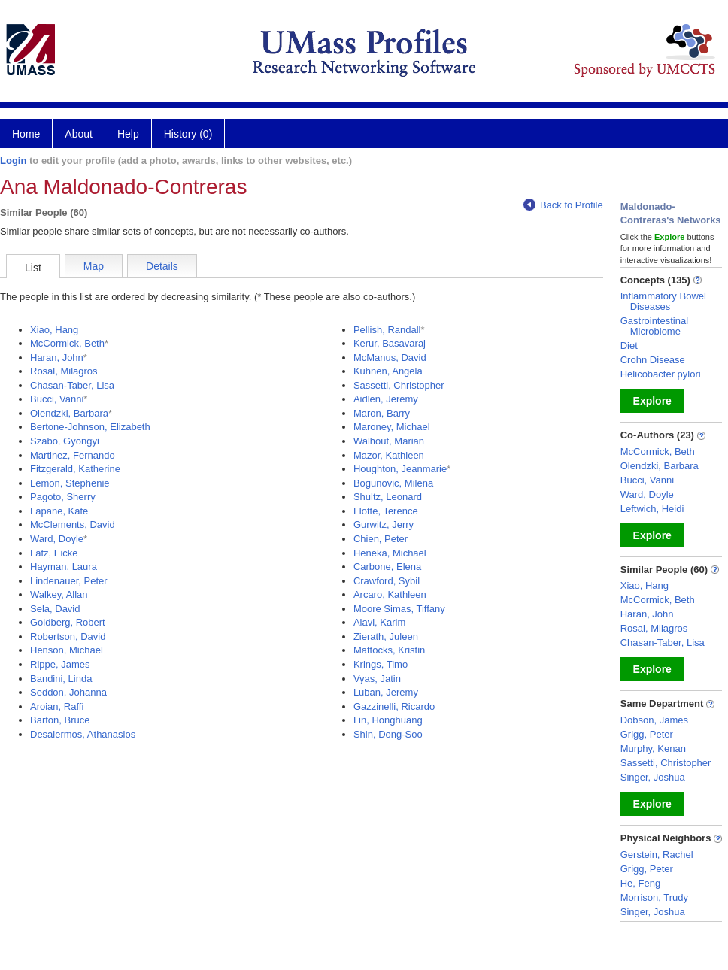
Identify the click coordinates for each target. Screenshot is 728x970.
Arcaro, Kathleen (389, 594)
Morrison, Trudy (654, 897)
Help (128, 134)
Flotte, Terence (385, 511)
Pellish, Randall (387, 329)
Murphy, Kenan (653, 748)
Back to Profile (563, 205)
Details (162, 266)
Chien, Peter (380, 538)
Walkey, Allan (59, 594)
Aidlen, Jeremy (385, 399)
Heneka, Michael (389, 553)
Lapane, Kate (59, 511)
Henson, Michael (66, 650)
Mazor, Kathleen (388, 455)
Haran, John (56, 357)
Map (93, 266)
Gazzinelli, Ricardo (394, 706)
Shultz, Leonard (387, 496)
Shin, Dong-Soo (388, 734)
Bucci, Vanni (56, 399)
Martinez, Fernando (72, 455)
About (79, 134)
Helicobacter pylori (660, 374)
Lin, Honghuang (388, 720)
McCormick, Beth (67, 343)
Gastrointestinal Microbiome (654, 326)
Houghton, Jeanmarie (400, 468)
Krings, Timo (380, 664)
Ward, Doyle (56, 538)
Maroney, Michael (391, 426)
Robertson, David (67, 636)
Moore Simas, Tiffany (399, 608)
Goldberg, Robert (67, 622)
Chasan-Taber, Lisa (72, 385)
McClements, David (72, 524)
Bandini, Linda (61, 678)
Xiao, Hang (54, 329)
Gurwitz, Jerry (383, 524)
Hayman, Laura (63, 566)
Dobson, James (654, 720)
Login (13, 160)
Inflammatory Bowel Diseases (663, 301)
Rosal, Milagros (64, 371)
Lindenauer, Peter (69, 581)
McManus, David (389, 357)
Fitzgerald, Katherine (75, 468)
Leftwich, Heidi (652, 508)
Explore (652, 401)
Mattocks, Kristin (389, 650)
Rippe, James (59, 664)
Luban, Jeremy (385, 692)
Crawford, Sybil (386, 581)
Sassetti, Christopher (398, 385)
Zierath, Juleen (385, 636)
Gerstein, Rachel (656, 854)
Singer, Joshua (652, 777)
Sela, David (55, 608)
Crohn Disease (652, 359)
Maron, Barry (381, 413)
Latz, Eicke (54, 553)
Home (26, 134)
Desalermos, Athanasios (82, 734)
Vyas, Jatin (377, 678)
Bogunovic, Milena (393, 483)
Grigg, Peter (646, 734)
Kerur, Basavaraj (389, 343)
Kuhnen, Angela (388, 371)
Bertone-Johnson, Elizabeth (90, 426)
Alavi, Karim (379, 622)
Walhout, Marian (388, 441)
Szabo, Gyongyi (64, 441)
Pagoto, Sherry (63, 496)
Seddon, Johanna (68, 692)
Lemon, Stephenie (70, 483)
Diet (629, 345)
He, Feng (640, 883)
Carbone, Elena (387, 566)
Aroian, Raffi (56, 706)
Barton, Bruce (60, 720)
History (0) (188, 134)
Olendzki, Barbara (69, 413)
